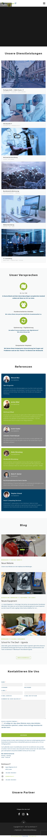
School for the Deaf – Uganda (14, 642)
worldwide (21, 639)
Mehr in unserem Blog (24, 657)
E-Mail (4, 690)
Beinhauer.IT (5, 560)
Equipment (24, 597)
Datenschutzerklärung (29, 830)
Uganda (13, 639)
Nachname (27, 687)
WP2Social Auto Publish (16, 836)
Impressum (18, 830)
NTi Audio (32, 597)
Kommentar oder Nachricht (11, 699)
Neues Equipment (9, 600)
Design (13, 560)
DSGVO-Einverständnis (9, 721)
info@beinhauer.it (9, 776)
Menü (44, 3)
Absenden (23, 735)
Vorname (4, 687)
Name (3, 682)
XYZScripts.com (32, 836)
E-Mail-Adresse (6, 695)
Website (19, 560)
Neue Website (7, 563)
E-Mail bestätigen (30, 695)
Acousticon (5, 597)
